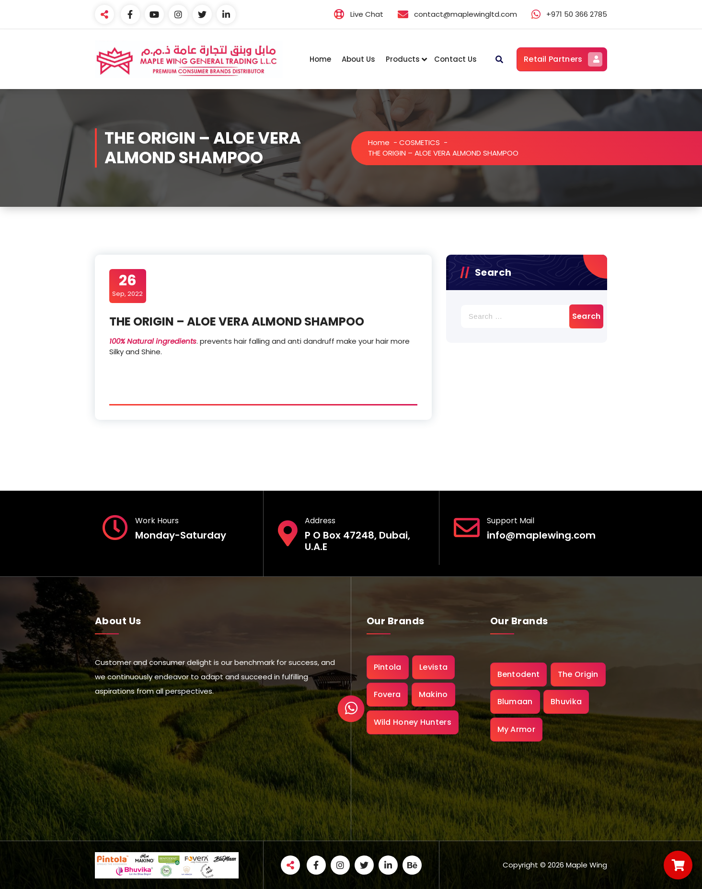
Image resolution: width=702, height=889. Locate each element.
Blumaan (515, 701)
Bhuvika (566, 701)
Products (403, 59)
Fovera (387, 694)
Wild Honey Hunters (412, 722)
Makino (433, 694)
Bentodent (518, 674)
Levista (433, 667)
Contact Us (455, 59)
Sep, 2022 (127, 285)
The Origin (578, 674)
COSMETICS (419, 142)
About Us (358, 59)
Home (320, 59)
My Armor (516, 729)
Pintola (388, 667)
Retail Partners (563, 59)
